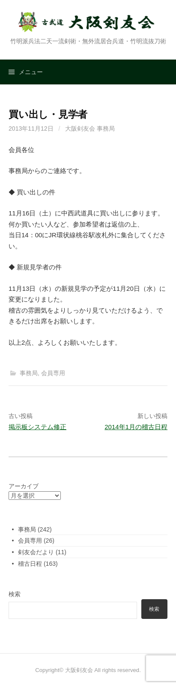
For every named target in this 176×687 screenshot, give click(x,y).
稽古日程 (30, 563)
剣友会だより (36, 552)
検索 (15, 594)
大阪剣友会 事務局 (90, 128)
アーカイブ (24, 486)
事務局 (29, 373)
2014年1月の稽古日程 (135, 426)
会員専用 (53, 373)
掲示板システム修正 (37, 426)
